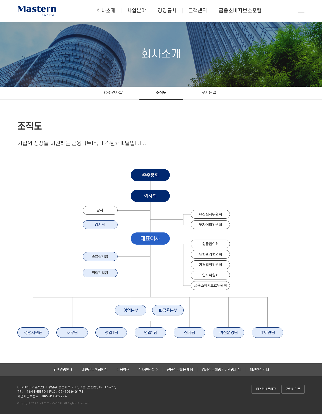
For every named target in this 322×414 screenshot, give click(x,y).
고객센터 (197, 11)
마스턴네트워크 (266, 389)
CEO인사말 (113, 93)
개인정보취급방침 (95, 370)
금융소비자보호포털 (240, 11)
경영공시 (167, 11)
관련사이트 (293, 389)
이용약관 (122, 370)
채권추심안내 (259, 370)
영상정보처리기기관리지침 (221, 370)
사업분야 (136, 11)
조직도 (161, 93)
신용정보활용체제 (180, 370)
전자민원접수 (148, 370)
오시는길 (208, 93)
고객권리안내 (63, 370)
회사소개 (106, 11)
